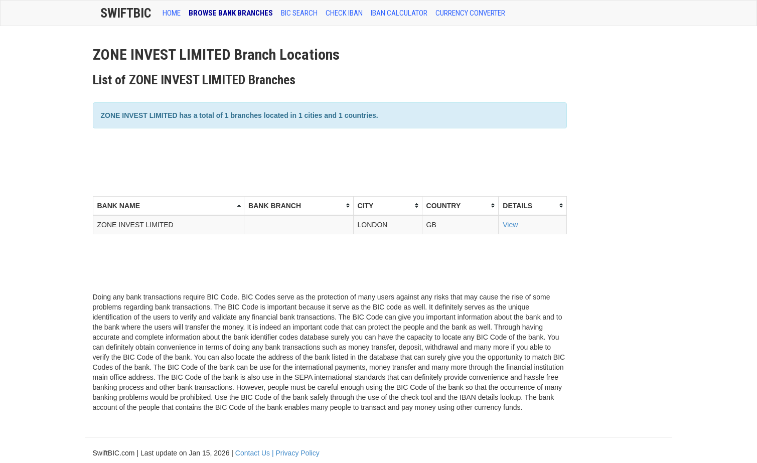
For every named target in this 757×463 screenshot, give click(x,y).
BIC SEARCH (299, 13)
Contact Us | (255, 453)
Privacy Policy (298, 453)
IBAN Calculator (399, 13)
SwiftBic (125, 13)
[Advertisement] (275, 161)
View (510, 225)
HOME (172, 13)
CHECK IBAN (344, 13)
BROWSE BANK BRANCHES (231, 13)
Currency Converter (470, 13)
